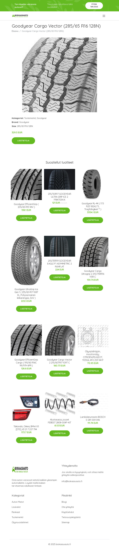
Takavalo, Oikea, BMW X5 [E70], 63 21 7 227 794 (26, 428)
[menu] (104, 16)
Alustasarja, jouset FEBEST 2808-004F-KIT (59, 421)
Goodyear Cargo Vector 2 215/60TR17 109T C (59, 361)
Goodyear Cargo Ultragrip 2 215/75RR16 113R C (92, 274)
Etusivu (15, 31)
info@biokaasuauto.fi (72, 481)
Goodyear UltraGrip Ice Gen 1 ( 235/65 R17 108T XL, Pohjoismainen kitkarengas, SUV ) (26, 293)
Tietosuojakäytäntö (71, 517)
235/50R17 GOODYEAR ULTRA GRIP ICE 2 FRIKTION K (59, 197)
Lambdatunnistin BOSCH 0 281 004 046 (92, 418)
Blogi (64, 502)
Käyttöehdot (68, 512)
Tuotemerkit (30, 118)
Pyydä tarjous (94, 5)
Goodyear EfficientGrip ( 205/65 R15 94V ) (26, 205)
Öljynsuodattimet (20, 522)
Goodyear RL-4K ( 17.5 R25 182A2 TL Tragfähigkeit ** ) (93, 206)
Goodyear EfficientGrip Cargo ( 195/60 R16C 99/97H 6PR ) (26, 362)
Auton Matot (18, 502)
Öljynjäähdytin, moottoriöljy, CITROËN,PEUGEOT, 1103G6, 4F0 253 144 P (92, 355)
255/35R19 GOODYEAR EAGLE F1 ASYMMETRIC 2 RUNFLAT (59, 263)
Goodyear (42, 118)
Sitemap (66, 522)
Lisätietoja (23, 140)
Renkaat (16, 512)
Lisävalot (16, 507)
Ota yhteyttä (68, 507)
